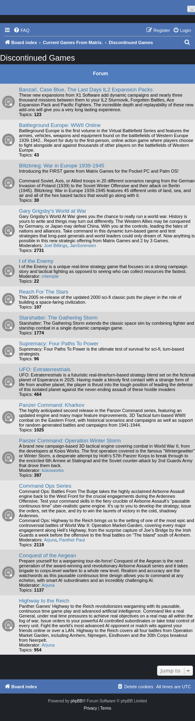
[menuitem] (21, 30)
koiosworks (52, 470)
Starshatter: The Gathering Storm (58, 318)
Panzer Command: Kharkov (51, 405)
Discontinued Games (37, 57)
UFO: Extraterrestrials (45, 369)
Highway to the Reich (44, 601)
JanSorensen (83, 245)
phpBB (77, 701)
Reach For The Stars (43, 292)
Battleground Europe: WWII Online (60, 125)
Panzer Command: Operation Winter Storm (70, 441)
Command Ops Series (45, 486)
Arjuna (50, 539)
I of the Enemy (36, 261)
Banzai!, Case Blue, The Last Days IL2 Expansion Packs (86, 90)
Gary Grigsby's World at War (52, 211)
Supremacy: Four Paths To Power (59, 343)
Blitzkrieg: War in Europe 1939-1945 (61, 166)
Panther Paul (72, 539)
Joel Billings (55, 245)
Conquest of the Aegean (47, 555)
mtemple (50, 276)
